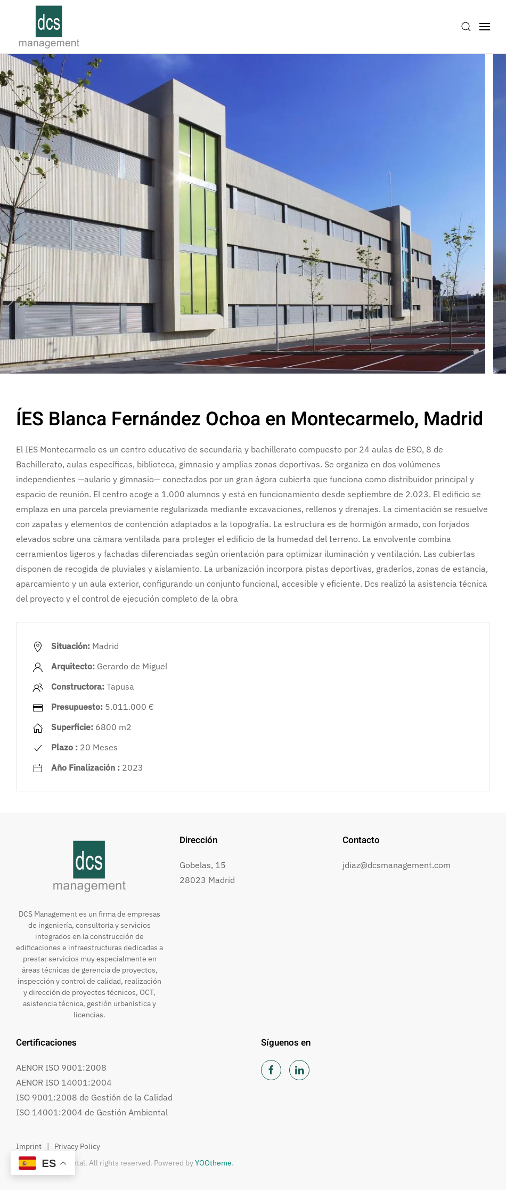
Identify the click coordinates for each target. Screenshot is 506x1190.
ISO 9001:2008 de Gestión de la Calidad (94, 1097)
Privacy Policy (77, 1146)
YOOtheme (213, 1163)
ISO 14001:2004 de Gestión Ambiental (92, 1112)
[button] (466, 26)
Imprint (29, 1146)
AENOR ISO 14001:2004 (64, 1082)
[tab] (163, 385)
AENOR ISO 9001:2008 (61, 1067)
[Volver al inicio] (49, 26)
